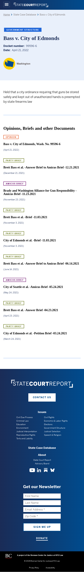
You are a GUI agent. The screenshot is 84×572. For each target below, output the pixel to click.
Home (6, 14)
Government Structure (22, 30)
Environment (22, 428)
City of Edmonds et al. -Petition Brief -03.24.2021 (35, 333)
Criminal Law (22, 421)
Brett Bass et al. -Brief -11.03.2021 (25, 217)
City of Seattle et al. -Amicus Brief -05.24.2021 (33, 287)
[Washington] (16, 64)
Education (21, 424)
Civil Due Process (24, 417)
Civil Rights (49, 417)
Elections (48, 424)
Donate (42, 538)
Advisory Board (42, 463)
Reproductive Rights (25, 435)
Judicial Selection (52, 431)
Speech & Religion (52, 435)
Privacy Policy (34, 568)
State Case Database (42, 448)
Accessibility (50, 568)
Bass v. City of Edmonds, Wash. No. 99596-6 (31, 144)
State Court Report (42, 460)
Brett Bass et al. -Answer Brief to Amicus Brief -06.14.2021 (41, 263)
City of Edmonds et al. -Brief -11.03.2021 (29, 240)
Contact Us (42, 397)
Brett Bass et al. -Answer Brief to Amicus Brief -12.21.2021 (41, 167)
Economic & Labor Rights (56, 421)
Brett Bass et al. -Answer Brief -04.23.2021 (30, 310)
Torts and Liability (24, 438)
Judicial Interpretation (26, 431)
